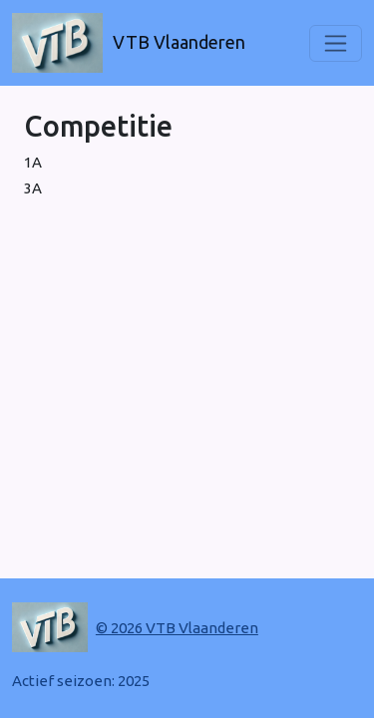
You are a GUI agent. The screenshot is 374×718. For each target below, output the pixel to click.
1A (33, 162)
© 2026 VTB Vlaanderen (177, 627)
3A (33, 188)
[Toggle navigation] (335, 43)
